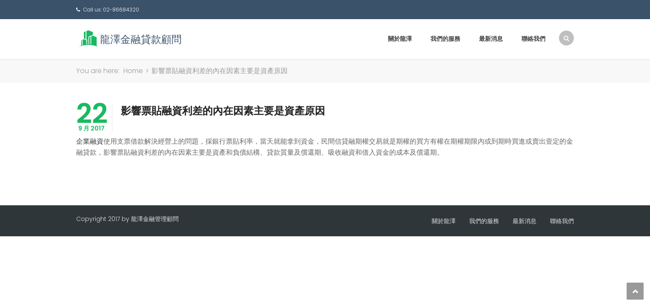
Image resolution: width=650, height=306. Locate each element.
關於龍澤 (400, 38)
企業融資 (89, 141)
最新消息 (491, 38)
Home (133, 71)
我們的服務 (445, 38)
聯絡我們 (533, 38)
